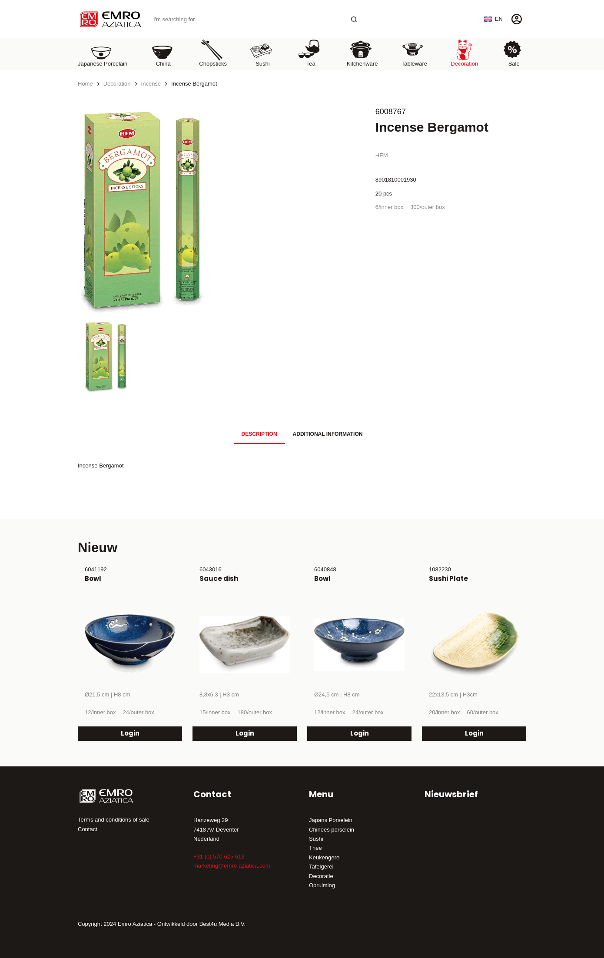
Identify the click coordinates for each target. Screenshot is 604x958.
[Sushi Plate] (474, 645)
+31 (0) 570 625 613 (218, 856)
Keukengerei (325, 857)
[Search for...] (246, 19)
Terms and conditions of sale (113, 819)
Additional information (328, 434)
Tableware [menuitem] (414, 53)
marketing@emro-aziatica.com (231, 865)
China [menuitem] (162, 53)
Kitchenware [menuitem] (362, 53)
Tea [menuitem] (309, 53)
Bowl (93, 578)
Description (259, 434)
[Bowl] (130, 645)
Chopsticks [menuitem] (213, 53)
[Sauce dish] (244, 645)
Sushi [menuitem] (261, 53)
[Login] (516, 19)
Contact (87, 829)
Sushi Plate (448, 578)
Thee (315, 848)
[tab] (259, 433)
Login (130, 733)
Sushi (316, 838)
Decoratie (321, 876)
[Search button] (354, 19)
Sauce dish (218, 578)
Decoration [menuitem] (464, 53)
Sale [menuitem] (512, 53)
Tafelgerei (321, 866)
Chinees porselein (331, 829)
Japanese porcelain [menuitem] (102, 53)
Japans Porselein (330, 820)
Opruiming (322, 885)
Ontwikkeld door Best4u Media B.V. (201, 924)
